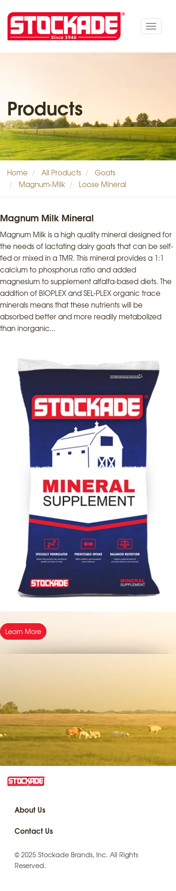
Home (17, 172)
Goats (105, 172)
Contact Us (34, 830)
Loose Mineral (102, 184)
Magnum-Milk (42, 184)
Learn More (23, 631)
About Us (30, 809)
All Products (61, 172)
